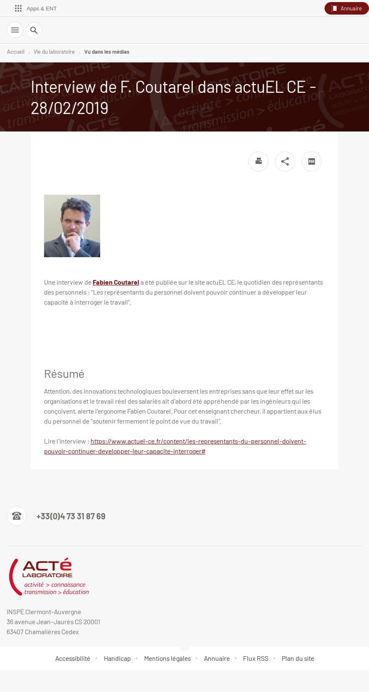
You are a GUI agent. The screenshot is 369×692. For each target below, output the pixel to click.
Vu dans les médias (106, 51)
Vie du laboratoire (54, 51)
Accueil (16, 51)
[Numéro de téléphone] (56, 516)
